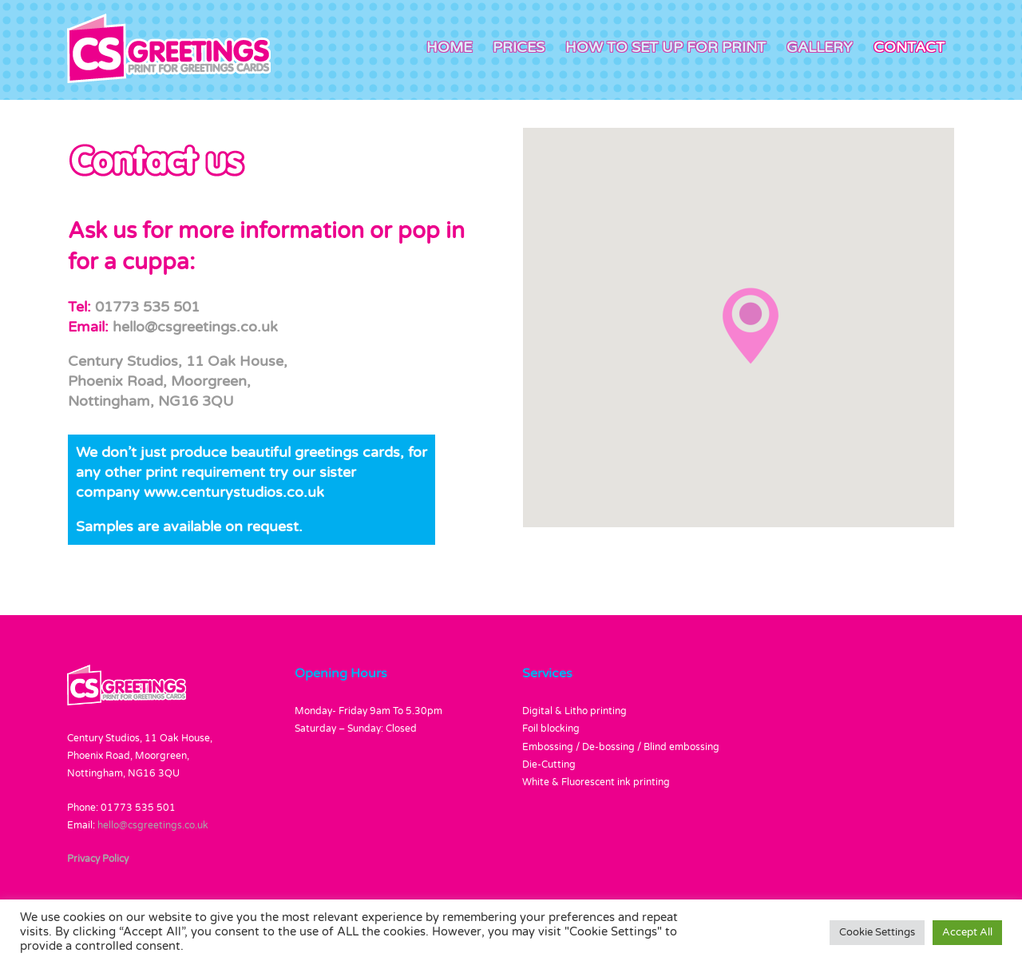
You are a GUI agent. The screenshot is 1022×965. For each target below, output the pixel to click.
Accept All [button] (967, 932)
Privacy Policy (98, 858)
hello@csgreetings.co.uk (195, 327)
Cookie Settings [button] (877, 932)
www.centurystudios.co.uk (234, 492)
